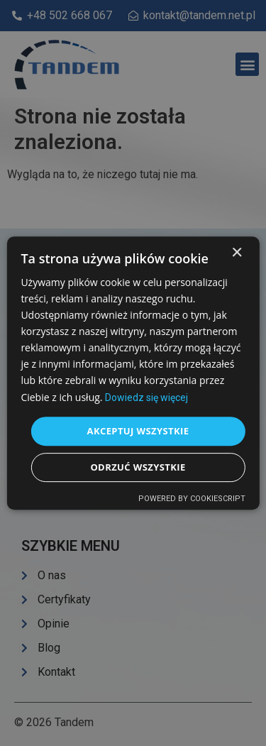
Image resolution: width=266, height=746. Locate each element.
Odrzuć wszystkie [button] (137, 467)
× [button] (236, 253)
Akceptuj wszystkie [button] (138, 430)
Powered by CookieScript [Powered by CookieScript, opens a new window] (191, 498)
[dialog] (133, 373)
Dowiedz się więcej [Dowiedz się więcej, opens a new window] (146, 397)
